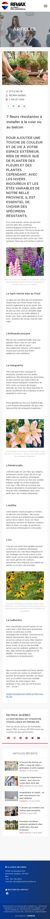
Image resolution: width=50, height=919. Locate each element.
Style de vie (14, 91)
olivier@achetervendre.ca (24, 882)
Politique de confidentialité (32, 910)
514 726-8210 (16, 879)
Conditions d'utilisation (13, 912)
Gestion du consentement (36, 912)
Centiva (30, 916)
